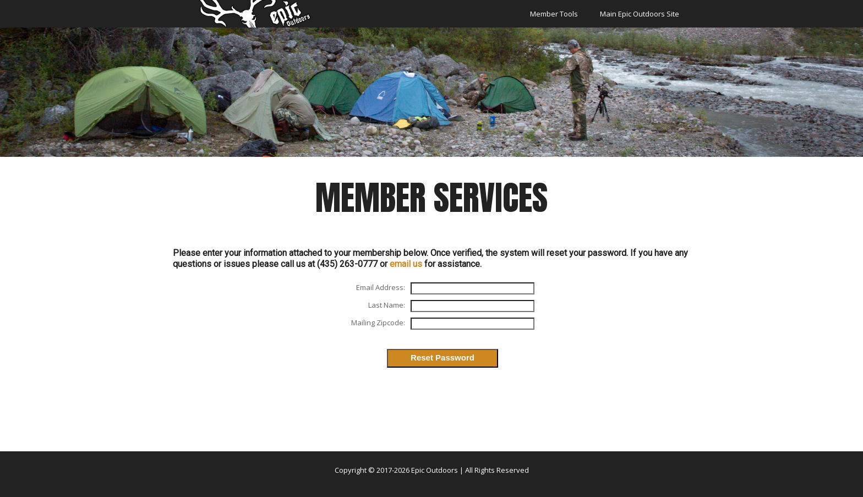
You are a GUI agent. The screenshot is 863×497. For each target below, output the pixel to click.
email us (406, 264)
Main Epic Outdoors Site (639, 14)
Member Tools (554, 14)
